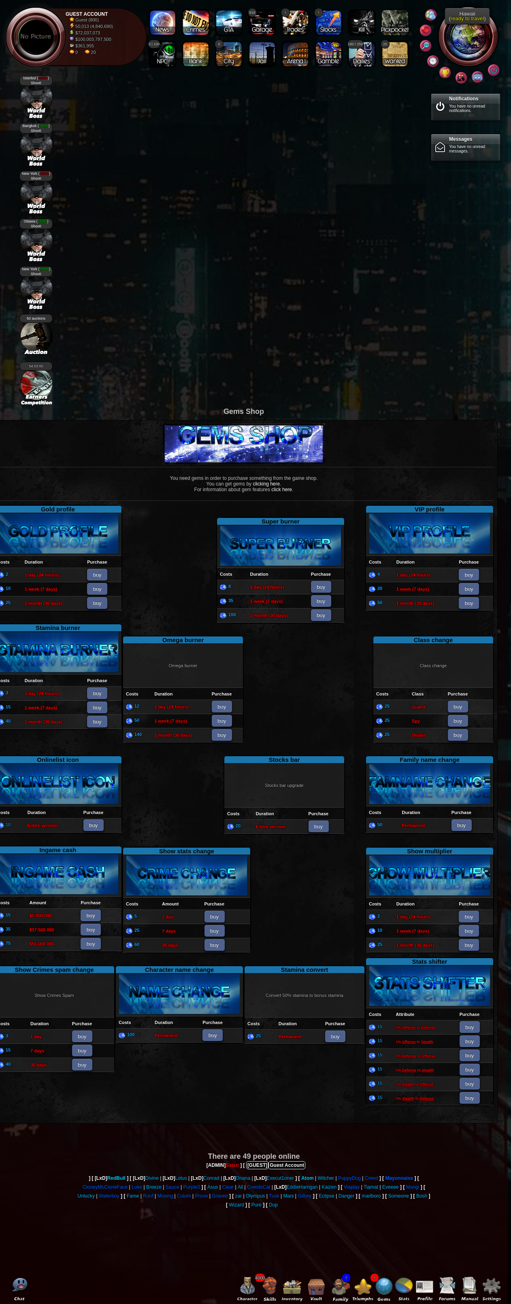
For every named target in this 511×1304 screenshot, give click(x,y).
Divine (152, 1178)
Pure (256, 1205)
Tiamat (371, 1187)
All (240, 1187)
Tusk (274, 1196)
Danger (346, 1196)
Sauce (172, 1187)
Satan (232, 1165)
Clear (228, 1187)
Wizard (236, 1205)
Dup (273, 1205)
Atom (307, 1178)
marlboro (371, 1196)
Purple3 (191, 1187)
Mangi (412, 1187)
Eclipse (326, 1196)
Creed (371, 1178)
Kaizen (329, 1187)
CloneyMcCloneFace (105, 1187)
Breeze (154, 1187)
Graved (220, 1196)
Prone (201, 1196)
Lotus (181, 1178)
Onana (243, 1178)
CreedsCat (258, 1187)
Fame (133, 1196)
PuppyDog (349, 1178)
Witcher (325, 1178)
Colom (184, 1196)
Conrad (211, 1178)
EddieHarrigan (302, 1187)
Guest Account (287, 1165)
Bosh (421, 1196)
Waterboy (109, 1196)
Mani (288, 1196)
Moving (165, 1196)
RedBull (116, 1178)
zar (238, 1196)
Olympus (255, 1196)
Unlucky (86, 1196)
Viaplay (352, 1187)
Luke (137, 1187)
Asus (212, 1187)
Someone (398, 1196)
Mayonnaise (399, 1178)
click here (281, 489)
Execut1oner (280, 1178)
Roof (148, 1196)
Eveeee (390, 1187)
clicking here (266, 484)
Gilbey (304, 1196)
